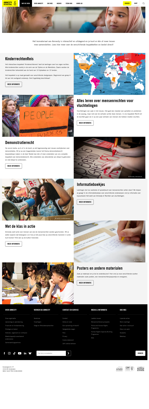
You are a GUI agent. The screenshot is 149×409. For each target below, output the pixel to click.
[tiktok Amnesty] (14, 353)
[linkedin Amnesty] (25, 353)
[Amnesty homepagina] (10, 3)
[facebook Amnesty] (4, 353)
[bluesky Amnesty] (30, 353)
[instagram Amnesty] (9, 353)
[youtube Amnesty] (19, 353)
